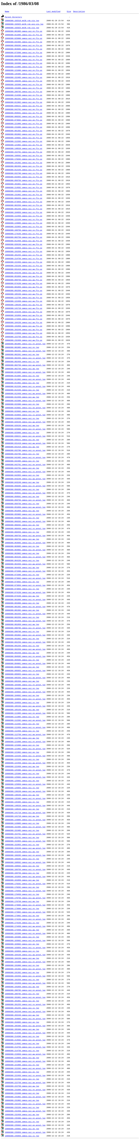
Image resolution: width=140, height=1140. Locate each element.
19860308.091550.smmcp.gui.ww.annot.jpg (25, 649)
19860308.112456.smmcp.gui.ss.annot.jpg (25, 727)
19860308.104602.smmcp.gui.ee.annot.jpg (25, 692)
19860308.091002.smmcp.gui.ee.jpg (22, 638)
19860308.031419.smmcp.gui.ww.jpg (22, 446)
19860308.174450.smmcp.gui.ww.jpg (22, 930)
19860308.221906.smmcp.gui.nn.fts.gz (23, 123)
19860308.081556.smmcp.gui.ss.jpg (22, 617)
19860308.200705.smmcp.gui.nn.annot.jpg (25, 990)
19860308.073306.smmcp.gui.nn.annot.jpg (25, 571)
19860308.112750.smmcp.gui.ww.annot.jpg (25, 734)
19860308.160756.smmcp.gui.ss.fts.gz (23, 230)
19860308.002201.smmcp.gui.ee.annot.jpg (25, 351)
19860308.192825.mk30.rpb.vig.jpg (22, 27)
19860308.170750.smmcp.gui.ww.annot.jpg (25, 898)
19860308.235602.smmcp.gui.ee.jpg (22, 1128)
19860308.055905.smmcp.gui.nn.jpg (22, 518)
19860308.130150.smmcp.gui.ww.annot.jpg (25, 791)
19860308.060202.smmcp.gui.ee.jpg (22, 525)
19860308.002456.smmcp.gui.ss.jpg (22, 361)
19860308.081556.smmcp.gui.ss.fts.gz (23, 205)
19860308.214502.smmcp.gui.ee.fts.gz (23, 187)
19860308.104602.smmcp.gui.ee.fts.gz (23, 137)
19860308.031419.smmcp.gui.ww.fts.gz (23, 269)
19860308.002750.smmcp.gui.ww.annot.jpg (25, 365)
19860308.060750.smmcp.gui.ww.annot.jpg (25, 535)
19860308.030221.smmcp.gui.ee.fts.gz (23, 106)
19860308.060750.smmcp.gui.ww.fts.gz (23, 280)
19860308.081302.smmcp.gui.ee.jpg (22, 610)
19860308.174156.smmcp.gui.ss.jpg (22, 922)
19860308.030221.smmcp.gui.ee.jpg (22, 439)
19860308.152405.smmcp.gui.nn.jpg (22, 830)
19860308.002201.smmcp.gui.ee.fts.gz (23, 98)
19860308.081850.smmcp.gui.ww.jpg (22, 624)
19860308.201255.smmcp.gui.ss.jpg (22, 1008)
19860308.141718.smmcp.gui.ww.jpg (22, 816)
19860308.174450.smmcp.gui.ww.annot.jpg (25, 926)
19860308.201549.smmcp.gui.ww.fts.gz (23, 329)
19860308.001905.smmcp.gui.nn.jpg (22, 347)
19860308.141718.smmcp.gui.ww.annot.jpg (25, 812)
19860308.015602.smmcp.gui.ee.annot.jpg (25, 407)
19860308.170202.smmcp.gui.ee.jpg (22, 887)
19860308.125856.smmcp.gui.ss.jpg (22, 787)
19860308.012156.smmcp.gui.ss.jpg (22, 390)
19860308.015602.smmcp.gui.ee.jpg (22, 411)
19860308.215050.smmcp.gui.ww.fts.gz (23, 333)
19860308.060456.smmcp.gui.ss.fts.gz (23, 198)
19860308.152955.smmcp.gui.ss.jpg (22, 844)
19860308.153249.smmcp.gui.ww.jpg (22, 851)
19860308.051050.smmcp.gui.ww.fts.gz (23, 276)
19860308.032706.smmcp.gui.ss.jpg (22, 454)
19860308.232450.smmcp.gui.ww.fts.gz (23, 340)
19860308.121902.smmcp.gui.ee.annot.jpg (25, 748)
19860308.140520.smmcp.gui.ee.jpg (22, 809)
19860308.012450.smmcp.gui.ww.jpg (22, 397)
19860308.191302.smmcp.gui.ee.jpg (22, 972)
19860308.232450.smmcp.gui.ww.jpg (22, 1114)
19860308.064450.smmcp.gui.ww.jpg (22, 567)
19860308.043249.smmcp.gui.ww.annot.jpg (25, 478)
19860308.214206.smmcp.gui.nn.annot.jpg (25, 1033)
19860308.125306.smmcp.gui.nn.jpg (22, 773)
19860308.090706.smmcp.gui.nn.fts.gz (23, 59)
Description (79, 11)
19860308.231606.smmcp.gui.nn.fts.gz (23, 127)
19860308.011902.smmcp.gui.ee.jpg (22, 383)
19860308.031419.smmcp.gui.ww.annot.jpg (25, 443)
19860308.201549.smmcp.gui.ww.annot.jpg (25, 1011)
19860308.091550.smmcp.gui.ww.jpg (22, 652)
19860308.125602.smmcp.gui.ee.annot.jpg (25, 777)
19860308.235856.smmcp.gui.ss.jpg (22, 1136)
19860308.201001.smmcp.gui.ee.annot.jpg (25, 997)
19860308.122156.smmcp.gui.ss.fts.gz (23, 219)
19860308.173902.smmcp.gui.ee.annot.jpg (25, 912)
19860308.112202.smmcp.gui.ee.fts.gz (23, 141)
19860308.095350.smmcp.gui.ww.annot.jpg (25, 677)
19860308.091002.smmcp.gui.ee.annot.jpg (25, 635)
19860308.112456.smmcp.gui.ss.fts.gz (23, 216)
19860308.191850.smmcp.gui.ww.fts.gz (23, 326)
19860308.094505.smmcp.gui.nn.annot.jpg (25, 656)
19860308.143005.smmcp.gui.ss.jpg (22, 823)
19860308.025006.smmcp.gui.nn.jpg (22, 432)
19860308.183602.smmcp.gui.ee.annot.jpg (25, 940)
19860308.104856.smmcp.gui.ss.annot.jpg (25, 699)
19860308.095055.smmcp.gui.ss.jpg (22, 674)
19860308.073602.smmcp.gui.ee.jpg (22, 581)
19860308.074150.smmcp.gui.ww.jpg (22, 596)
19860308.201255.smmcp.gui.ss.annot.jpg (25, 1004)
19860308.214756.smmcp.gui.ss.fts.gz (23, 258)
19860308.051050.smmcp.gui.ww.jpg (22, 510)
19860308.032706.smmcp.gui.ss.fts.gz (23, 173)
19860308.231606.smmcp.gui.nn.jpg (22, 1093)
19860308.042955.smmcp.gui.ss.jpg (22, 475)
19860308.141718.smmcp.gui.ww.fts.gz (23, 308)
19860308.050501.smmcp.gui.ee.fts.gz (23, 113)
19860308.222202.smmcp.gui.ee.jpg (22, 1072)
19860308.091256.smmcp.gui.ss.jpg (22, 645)
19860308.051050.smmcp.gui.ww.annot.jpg (25, 507)
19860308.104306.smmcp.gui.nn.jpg (22, 688)
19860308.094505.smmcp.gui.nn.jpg (22, 660)
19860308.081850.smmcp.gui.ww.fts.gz (23, 287)
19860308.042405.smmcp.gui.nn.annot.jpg (25, 457)
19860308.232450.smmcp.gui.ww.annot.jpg (25, 1111)
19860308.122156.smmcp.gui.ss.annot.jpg (25, 755)
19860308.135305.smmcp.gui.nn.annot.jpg (25, 798)
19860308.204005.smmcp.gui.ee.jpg (22, 1022)
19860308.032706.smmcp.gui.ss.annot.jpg (25, 450)
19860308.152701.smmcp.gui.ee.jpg (22, 837)
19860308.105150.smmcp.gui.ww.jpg (22, 709)
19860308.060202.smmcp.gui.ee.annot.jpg (25, 521)
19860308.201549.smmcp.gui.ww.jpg (22, 1015)
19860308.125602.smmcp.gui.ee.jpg (22, 780)
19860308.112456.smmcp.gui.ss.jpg (22, 731)
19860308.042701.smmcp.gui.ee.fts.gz (23, 109)
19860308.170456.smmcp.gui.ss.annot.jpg (25, 890)
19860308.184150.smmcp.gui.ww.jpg (22, 958)
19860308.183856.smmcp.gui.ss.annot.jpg (25, 947)
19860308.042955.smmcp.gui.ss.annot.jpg (25, 471)
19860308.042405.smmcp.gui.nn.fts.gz (23, 42)
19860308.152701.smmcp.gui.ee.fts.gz (23, 152)
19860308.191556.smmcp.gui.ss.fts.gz (23, 251)
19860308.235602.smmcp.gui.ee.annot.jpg (25, 1125)
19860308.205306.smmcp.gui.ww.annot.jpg (25, 1025)
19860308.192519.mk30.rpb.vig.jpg (22, 20)
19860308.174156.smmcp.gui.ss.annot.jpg (25, 919)
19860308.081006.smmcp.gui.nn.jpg (22, 603)
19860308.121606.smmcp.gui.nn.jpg (22, 745)
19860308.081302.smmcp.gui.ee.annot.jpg (25, 606)
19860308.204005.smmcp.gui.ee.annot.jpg (25, 1018)
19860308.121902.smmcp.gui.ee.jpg (22, 752)
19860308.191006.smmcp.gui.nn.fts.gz (23, 88)
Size (69, 11)
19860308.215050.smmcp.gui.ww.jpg (22, 1057)
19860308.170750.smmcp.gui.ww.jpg (22, 901)
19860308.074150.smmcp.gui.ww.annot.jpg (25, 592)
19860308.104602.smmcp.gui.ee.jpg (22, 695)
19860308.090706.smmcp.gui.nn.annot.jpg (25, 628)
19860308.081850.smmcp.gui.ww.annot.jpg (25, 621)
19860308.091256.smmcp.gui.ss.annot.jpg (25, 642)
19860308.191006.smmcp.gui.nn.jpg (22, 965)
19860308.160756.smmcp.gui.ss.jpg (22, 873)
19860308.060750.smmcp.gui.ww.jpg (22, 539)
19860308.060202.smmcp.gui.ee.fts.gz (23, 116)
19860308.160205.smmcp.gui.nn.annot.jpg (25, 855)
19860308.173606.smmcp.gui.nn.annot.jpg (25, 905)
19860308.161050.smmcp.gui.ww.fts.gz (23, 315)
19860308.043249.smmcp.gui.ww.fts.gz (23, 272)
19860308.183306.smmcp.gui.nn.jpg (22, 937)
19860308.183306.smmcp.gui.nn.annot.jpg (25, 933)
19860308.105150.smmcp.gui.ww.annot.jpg (25, 706)
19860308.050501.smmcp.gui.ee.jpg (22, 496)
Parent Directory (13, 17)
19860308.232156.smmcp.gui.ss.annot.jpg (25, 1104)
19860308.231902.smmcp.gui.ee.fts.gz (23, 194)
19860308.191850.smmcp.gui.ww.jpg (22, 986)
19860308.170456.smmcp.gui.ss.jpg (22, 894)
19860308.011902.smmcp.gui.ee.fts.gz (23, 102)
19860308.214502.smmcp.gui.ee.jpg (22, 1043)
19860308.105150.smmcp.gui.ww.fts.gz (23, 294)
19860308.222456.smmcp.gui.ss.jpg (22, 1079)
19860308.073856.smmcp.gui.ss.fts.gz (23, 201)
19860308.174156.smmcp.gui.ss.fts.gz (23, 233)
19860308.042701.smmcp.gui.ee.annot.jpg (25, 464)
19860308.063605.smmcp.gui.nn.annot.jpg (25, 542)
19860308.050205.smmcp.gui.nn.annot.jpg (25, 486)
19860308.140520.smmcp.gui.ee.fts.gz (23, 148)
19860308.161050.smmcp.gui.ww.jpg (22, 880)
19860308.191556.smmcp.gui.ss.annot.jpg (25, 976)
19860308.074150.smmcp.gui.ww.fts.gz (23, 283)
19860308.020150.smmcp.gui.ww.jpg (22, 425)
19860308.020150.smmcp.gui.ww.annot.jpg (25, 422)
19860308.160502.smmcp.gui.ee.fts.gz (23, 155)
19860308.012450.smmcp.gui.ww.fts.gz (23, 240)
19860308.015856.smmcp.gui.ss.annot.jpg (25, 415)
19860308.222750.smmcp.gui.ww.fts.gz (23, 336)
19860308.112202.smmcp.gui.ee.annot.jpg (25, 720)
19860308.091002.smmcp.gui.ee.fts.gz (23, 134)
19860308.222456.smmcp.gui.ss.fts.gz (23, 262)
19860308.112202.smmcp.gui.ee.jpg (22, 724)
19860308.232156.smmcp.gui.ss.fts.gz (23, 265)
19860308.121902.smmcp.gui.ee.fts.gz (23, 145)
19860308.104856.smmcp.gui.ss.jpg (22, 702)
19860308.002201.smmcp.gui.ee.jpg (22, 354)
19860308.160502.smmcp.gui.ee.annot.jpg (25, 862)
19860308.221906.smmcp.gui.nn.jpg (22, 1064)
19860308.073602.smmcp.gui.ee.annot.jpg (25, 578)
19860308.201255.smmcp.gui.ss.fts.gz (23, 255)
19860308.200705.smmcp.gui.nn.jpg (22, 993)
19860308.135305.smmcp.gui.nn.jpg (22, 802)
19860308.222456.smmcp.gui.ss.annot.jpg (25, 1075)
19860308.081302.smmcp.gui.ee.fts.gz (23, 130)
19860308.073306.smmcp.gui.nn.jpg (22, 574)
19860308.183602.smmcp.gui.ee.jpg (22, 944)
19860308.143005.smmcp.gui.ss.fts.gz (23, 223)
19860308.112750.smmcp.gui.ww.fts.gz (23, 297)
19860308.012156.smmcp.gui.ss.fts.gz (23, 169)
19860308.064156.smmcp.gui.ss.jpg (22, 560)
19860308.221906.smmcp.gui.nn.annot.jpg (25, 1061)
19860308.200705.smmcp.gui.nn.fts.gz (23, 91)
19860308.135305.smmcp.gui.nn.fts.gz (23, 74)
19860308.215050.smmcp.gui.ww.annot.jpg (25, 1054)
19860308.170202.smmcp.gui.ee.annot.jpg (25, 883)
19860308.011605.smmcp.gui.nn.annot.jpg (25, 372)
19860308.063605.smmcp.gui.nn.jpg (22, 546)
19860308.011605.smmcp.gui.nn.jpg (22, 375)
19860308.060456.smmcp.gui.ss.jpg (22, 532)
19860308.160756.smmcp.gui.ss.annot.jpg (25, 869)
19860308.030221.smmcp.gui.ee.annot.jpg (25, 436)
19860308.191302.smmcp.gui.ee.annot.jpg (25, 969)
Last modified (53, 11)
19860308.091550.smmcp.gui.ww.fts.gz (23, 290)
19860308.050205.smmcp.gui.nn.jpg (22, 489)
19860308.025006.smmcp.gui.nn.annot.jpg (25, 429)
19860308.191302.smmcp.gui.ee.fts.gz (23, 162)
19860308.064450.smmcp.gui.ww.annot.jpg (25, 564)
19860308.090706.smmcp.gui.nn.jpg (22, 631)
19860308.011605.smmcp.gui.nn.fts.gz (23, 34)
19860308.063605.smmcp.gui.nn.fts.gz (23, 49)
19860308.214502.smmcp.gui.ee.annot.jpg (25, 1040)
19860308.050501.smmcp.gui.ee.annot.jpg (25, 493)
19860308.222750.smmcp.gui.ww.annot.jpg (25, 1082)
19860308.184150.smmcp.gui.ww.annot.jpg (25, 954)
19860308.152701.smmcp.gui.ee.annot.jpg (25, 834)
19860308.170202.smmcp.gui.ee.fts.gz (23, 159)
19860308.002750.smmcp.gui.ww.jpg (22, 368)
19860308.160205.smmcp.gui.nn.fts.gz (23, 81)
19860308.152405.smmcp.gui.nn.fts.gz (23, 77)
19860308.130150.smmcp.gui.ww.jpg (22, 795)
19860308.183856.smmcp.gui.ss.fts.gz (23, 248)
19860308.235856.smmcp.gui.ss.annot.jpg (25, 1132)
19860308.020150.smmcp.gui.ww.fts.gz (23, 244)
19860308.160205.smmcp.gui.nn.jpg (22, 858)
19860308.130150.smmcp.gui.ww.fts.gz (23, 304)
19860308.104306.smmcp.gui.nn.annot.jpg (25, 684)
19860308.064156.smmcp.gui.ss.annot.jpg (25, 557)
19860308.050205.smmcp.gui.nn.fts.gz (23, 45)
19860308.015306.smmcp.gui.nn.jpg (22, 404)
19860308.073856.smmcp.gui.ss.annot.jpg (25, 585)
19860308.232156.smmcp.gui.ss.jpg (22, 1107)
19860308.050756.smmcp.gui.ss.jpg (22, 503)
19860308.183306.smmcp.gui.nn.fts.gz (23, 84)
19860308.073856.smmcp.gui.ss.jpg (22, 589)
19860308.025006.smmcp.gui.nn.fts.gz (23, 38)
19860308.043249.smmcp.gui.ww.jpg (22, 482)
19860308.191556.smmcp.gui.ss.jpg (22, 979)
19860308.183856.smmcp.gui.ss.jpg (22, 951)
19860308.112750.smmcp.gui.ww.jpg (22, 738)
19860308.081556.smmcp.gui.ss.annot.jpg (25, 613)
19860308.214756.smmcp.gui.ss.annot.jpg (25, 1047)
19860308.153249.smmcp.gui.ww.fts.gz (23, 312)
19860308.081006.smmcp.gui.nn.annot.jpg (25, 599)
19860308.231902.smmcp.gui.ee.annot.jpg (25, 1096)
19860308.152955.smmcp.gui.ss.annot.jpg (25, 841)
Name (7, 11)
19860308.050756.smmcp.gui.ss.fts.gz (23, 180)
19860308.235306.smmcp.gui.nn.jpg (22, 1121)
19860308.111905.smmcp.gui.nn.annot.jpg (25, 713)
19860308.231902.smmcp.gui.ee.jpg (22, 1100)
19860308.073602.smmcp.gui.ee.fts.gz (23, 120)
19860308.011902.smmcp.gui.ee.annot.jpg (25, 379)
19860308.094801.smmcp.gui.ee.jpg (22, 667)
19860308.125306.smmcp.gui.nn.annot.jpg (25, 770)
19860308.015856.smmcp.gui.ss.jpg (22, 418)
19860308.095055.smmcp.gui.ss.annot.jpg (25, 670)
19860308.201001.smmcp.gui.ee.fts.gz (23, 184)
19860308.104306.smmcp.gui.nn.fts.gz (23, 63)
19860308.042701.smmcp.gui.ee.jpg (22, 468)
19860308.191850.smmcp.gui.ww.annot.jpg (25, 983)
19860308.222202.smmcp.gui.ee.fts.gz (23, 191)
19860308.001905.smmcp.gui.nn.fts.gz (23, 31)
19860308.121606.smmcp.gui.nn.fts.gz (23, 70)
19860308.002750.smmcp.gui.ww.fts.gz (23, 237)
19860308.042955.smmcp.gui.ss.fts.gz (23, 177)
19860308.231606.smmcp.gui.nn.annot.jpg (25, 1089)
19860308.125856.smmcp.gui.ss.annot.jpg (25, 784)
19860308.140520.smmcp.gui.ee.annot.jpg (25, 805)
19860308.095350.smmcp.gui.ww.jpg (22, 681)
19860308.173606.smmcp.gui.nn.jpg (22, 908)
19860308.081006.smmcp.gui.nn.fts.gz (23, 56)
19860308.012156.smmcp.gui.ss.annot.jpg (25, 386)
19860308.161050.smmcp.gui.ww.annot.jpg (25, 876)
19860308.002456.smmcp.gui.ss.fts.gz (23, 166)
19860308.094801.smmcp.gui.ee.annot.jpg (25, 663)
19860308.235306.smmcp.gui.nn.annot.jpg (25, 1118)
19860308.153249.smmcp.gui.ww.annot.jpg (25, 848)
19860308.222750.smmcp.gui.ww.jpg (22, 1086)
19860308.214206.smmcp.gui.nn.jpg (22, 1036)
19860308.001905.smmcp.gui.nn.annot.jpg (25, 343)
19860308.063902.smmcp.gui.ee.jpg (22, 553)
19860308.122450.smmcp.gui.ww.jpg (22, 766)
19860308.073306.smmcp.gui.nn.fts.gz (23, 52)
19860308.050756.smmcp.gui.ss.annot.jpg (25, 500)
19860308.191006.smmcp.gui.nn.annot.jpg (25, 961)
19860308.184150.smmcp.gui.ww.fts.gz (23, 322)
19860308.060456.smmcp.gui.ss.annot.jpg (25, 528)
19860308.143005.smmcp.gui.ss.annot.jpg (25, 819)
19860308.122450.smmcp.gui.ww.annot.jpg (25, 763)
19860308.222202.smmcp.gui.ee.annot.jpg (25, 1068)
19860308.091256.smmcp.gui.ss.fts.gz (23, 209)
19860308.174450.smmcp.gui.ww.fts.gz (23, 319)
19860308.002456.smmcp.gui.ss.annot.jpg (25, 358)
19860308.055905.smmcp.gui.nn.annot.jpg (25, 514)
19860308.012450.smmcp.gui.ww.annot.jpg (25, 393)
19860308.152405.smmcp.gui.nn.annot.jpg (25, 827)
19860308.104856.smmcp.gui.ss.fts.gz (23, 212)
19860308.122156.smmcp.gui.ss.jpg (22, 759)
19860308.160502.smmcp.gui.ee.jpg (22, 866)
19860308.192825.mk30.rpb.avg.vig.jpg (24, 24)
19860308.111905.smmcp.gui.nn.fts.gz (23, 66)
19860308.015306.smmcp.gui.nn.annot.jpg (25, 400)
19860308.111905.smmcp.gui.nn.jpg (22, 716)
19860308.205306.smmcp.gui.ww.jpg (22, 1029)
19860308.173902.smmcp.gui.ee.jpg (22, 915)
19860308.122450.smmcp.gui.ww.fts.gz (23, 301)
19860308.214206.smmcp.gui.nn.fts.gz (23, 95)
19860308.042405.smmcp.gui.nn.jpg (22, 461)
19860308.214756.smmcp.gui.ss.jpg (22, 1050)
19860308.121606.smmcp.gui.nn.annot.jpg (25, 741)
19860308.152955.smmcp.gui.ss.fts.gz (23, 226)
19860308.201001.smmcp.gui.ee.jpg (22, 1001)
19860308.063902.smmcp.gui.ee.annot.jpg (25, 549)
